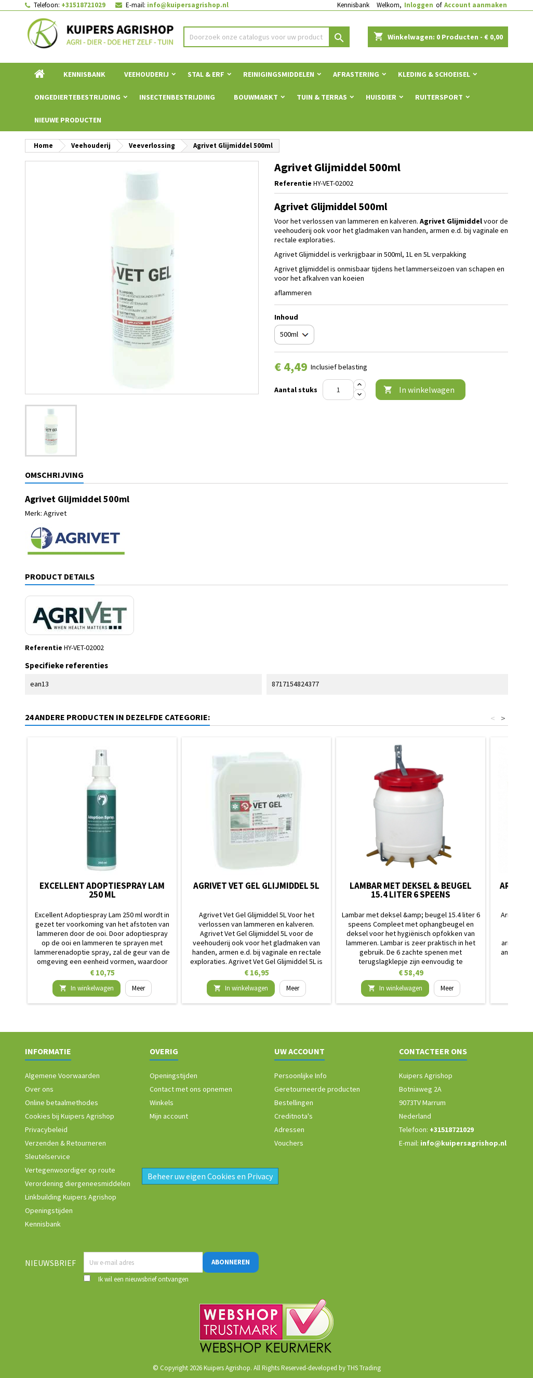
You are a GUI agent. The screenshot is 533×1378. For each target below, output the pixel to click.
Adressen (289, 1129)
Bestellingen (293, 1102)
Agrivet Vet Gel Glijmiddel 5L (256, 885)
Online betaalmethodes (61, 1102)
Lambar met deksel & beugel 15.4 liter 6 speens (411, 890)
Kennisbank (353, 5)
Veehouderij (146, 74)
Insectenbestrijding (177, 97)
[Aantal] (338, 389)
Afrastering (356, 74)
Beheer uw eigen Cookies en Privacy (210, 1176)
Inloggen (418, 5)
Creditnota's (293, 1116)
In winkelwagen (419, 389)
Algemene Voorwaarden (62, 1075)
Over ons (39, 1089)
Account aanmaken (475, 5)
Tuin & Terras (322, 97)
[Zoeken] (266, 36)
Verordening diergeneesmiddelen (77, 1183)
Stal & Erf (206, 74)
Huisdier (381, 97)
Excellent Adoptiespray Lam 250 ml (102, 890)
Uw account (299, 1051)
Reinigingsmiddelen (278, 74)
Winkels (162, 1102)
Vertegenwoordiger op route (70, 1170)
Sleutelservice (47, 1156)
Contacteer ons (433, 1051)
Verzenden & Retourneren (65, 1143)
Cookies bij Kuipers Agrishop (69, 1116)
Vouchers (288, 1143)
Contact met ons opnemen (191, 1089)
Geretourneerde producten (317, 1089)
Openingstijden (49, 1210)
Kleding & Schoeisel (434, 74)
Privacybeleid (46, 1129)
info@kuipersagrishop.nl (188, 5)
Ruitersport (439, 97)
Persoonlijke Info (300, 1075)
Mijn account (169, 1116)
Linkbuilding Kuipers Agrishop (70, 1197)
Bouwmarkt (256, 97)
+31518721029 (83, 5)
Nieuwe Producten (67, 120)
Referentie (293, 183)
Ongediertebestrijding (77, 97)
